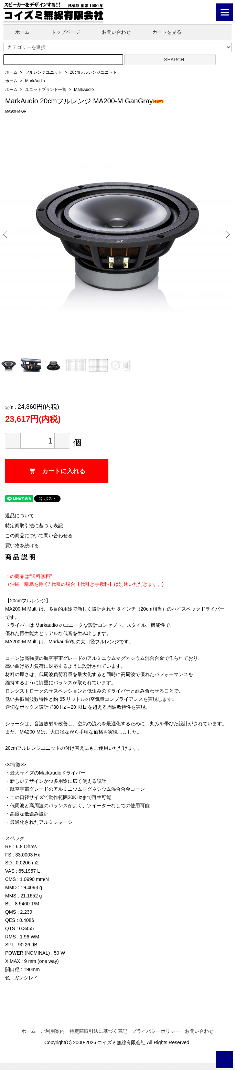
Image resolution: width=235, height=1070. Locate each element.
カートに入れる (57, 471)
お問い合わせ (111, 32)
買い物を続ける (22, 545)
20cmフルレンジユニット (93, 72)
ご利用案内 (53, 1031)
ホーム (17, 32)
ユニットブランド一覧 (45, 89)
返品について (19, 515)
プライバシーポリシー (156, 1031)
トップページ (60, 32)
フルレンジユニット (43, 72)
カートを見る (161, 32)
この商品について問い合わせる (39, 535)
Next (226, 234)
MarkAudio (35, 81)
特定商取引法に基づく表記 (34, 525)
